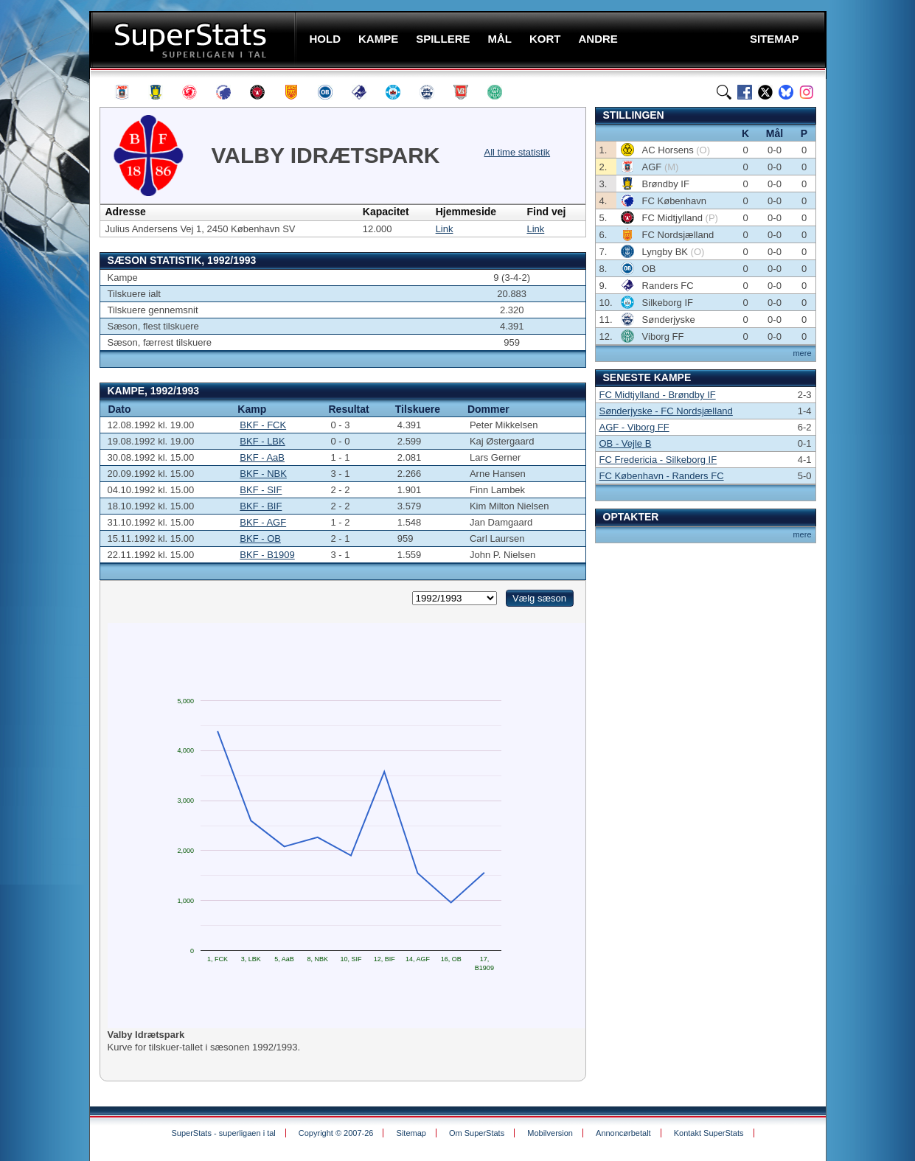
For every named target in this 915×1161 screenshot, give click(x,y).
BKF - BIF (261, 506)
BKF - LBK (262, 441)
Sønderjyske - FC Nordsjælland (666, 410)
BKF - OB (260, 538)
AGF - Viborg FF (634, 427)
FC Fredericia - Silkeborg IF (658, 459)
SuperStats (194, 39)
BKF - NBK (263, 473)
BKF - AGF (263, 522)
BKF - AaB (262, 457)
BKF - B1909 (267, 554)
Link (444, 228)
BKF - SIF (261, 489)
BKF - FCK (263, 424)
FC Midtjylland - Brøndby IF (657, 394)
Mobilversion (550, 1133)
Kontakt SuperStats (709, 1133)
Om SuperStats (476, 1133)
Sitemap (411, 1133)
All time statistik (517, 152)
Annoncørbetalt (623, 1133)
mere (802, 353)
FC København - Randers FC (661, 475)
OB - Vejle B (625, 443)
